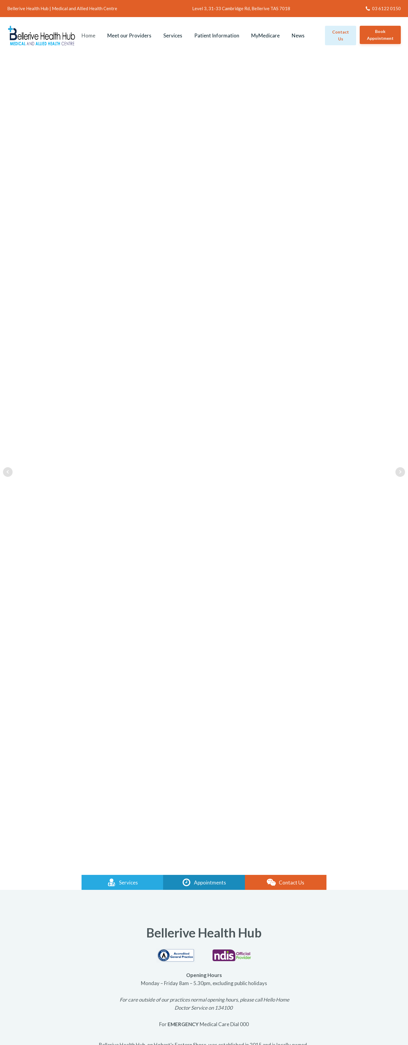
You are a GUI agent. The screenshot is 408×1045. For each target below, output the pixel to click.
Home (88, 35)
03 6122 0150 (386, 8)
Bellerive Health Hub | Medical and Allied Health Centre (62, 8)
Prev (8, 472)
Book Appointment (380, 35)
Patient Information (216, 35)
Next (400, 472)
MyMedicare (265, 35)
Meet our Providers (129, 35)
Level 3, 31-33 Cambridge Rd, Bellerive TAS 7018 (241, 8)
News (298, 35)
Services (172, 35)
